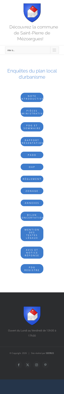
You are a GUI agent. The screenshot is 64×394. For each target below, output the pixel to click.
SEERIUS (50, 353)
